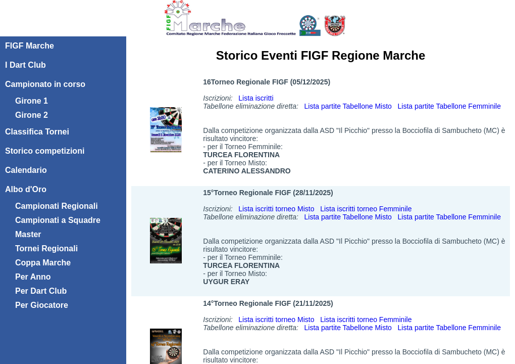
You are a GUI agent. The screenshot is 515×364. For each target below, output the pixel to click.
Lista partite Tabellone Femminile (449, 106)
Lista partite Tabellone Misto (348, 106)
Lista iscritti (255, 98)
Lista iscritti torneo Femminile (365, 209)
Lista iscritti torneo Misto (276, 209)
